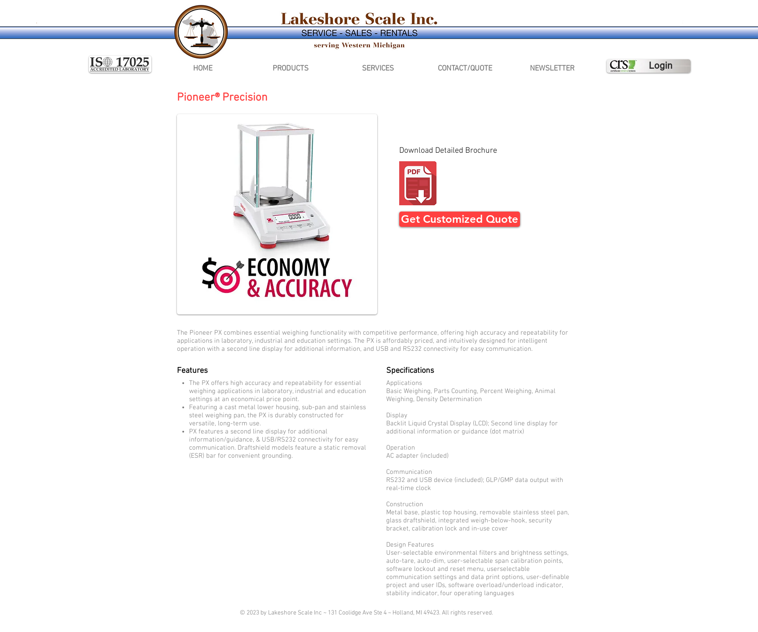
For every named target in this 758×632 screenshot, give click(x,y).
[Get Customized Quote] (459, 219)
